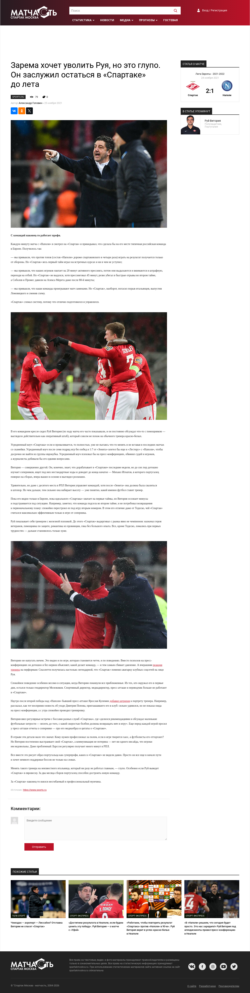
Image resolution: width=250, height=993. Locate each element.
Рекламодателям (229, 986)
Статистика (82, 20)
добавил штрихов (120, 701)
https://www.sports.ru (35, 789)
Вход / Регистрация (214, 10)
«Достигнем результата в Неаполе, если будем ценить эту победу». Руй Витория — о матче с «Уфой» (96, 926)
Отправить (39, 846)
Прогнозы (147, 20)
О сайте (191, 986)
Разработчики (207, 986)
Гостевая (170, 20)
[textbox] (125, 11)
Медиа (125, 20)
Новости (107, 20)
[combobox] (125, 10)
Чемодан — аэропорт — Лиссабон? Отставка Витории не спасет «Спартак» (36, 924)
